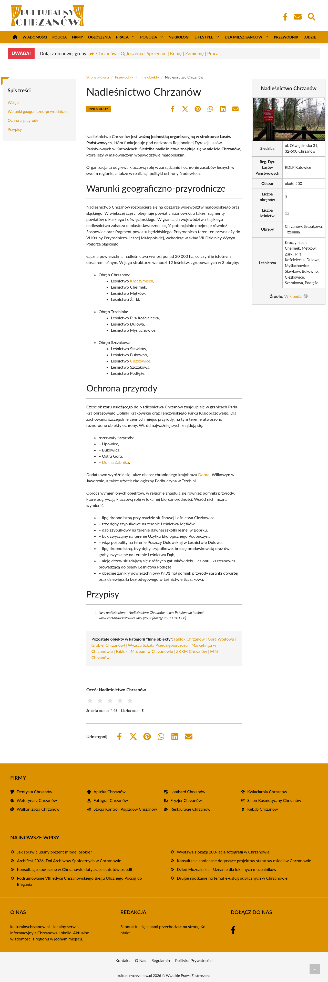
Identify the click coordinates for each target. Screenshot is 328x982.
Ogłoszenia (99, 37)
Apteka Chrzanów (110, 791)
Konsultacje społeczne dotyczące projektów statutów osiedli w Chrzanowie (244, 860)
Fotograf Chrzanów (111, 800)
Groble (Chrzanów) (108, 645)
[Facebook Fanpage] (283, 16)
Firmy (77, 37)
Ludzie (309, 37)
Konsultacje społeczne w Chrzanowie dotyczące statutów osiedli (74, 869)
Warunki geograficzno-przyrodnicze (37, 111)
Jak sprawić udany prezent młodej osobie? (54, 851)
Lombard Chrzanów (187, 791)
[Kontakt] (297, 16)
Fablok (122, 651)
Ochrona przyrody (23, 120)
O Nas (140, 960)
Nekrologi (179, 37)
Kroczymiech (141, 280)
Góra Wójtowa (221, 638)
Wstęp (13, 102)
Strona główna (97, 77)
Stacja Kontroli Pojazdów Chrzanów (125, 809)
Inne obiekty (149, 77)
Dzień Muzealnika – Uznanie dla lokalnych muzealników (226, 869)
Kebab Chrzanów (262, 809)
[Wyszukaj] (311, 16)
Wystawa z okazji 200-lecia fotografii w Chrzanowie (223, 851)
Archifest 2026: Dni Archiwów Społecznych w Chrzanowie (69, 860)
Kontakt (123, 960)
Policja (59, 37)
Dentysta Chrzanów (34, 791)
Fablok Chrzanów (189, 638)
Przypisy (15, 129)
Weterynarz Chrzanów (37, 800)
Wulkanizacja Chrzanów (38, 809)
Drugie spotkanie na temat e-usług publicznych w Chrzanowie (232, 878)
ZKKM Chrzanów (191, 651)
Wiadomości (35, 37)
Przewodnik (286, 37)
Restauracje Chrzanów (190, 809)
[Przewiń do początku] (315, 969)
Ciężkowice (140, 360)
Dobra (203, 474)
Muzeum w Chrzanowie (152, 651)
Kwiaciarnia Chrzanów (267, 791)
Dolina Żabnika (115, 462)
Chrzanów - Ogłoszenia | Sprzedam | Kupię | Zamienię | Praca (157, 53)
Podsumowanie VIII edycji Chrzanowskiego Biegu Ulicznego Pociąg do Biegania (79, 881)
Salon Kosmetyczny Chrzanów (274, 800)
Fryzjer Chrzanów (186, 800)
